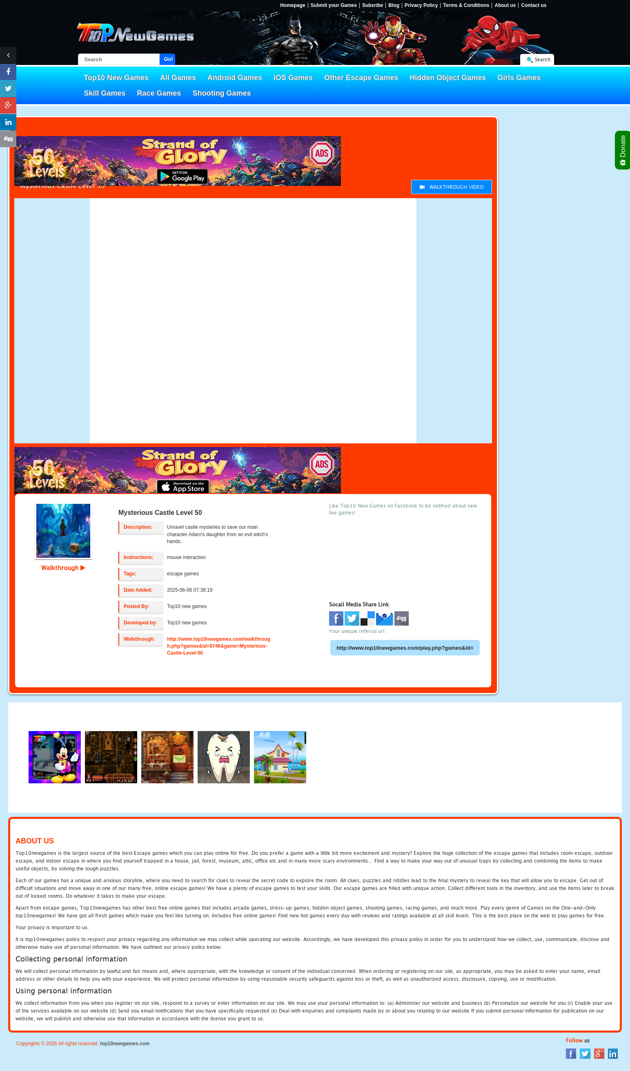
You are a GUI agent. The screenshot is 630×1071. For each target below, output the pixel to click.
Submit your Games (334, 5)
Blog (393, 5)
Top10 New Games (116, 78)
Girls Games (519, 78)
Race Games (159, 93)
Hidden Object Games (448, 78)
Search (542, 59)
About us (505, 5)
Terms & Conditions (466, 5)
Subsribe (372, 5)
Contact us (533, 5)
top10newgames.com (124, 1043)
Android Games (234, 78)
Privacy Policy (421, 5)
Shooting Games (222, 93)
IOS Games (293, 78)
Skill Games (105, 93)
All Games (178, 78)
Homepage (292, 5)
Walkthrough (63, 567)
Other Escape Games (361, 78)
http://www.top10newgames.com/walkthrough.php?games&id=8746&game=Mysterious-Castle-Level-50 (218, 646)
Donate (623, 150)
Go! (168, 59)
